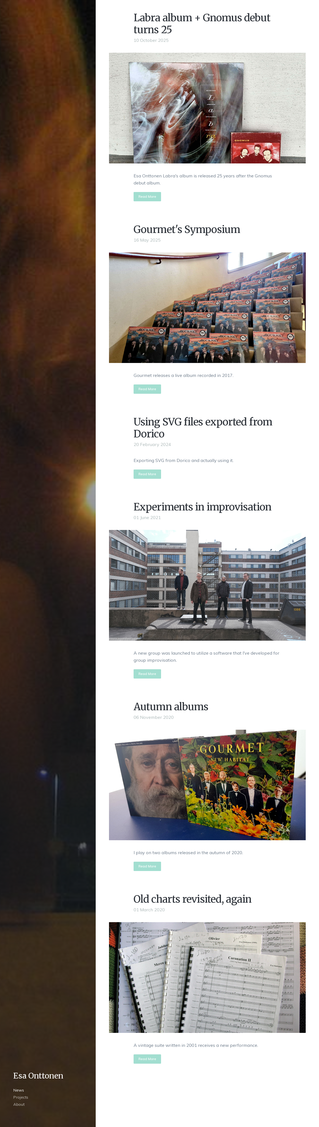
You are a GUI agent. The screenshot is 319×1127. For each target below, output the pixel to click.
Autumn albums (171, 706)
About (19, 1104)
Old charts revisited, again (192, 899)
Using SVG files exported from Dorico (203, 428)
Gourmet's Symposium (187, 229)
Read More (147, 196)
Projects (20, 1097)
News (18, 1090)
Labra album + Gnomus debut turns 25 (202, 24)
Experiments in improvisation (202, 507)
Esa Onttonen (38, 1076)
